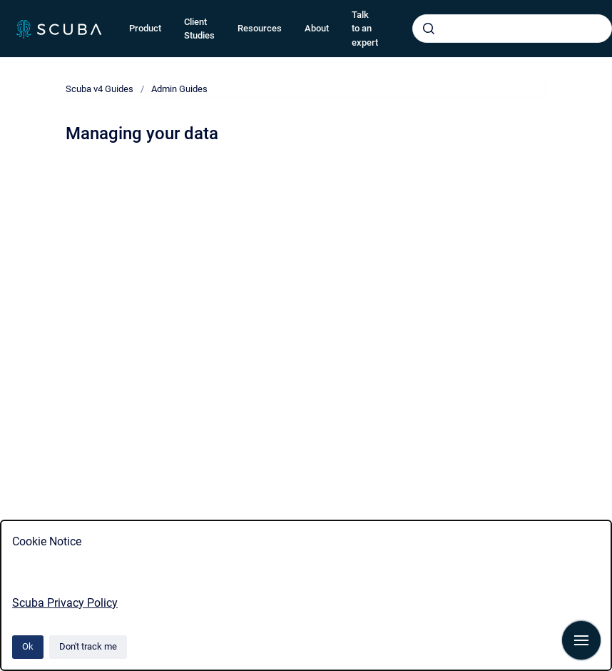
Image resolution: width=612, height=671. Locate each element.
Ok (28, 646)
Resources (260, 28)
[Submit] (428, 28)
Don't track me (88, 646)
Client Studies (199, 28)
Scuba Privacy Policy (65, 603)
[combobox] (512, 28)
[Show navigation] (581, 640)
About (317, 28)
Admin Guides (179, 89)
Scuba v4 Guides (99, 89)
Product (145, 28)
